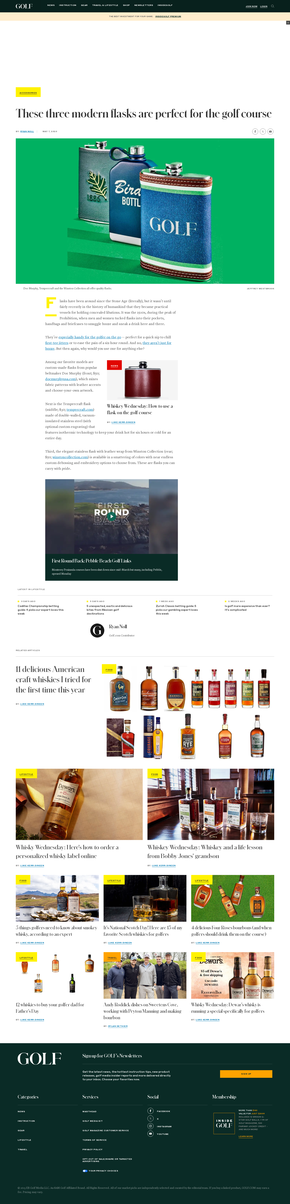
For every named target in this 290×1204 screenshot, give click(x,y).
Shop (119, 6)
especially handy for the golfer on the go (90, 337)
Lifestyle (26, 774)
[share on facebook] (255, 131)
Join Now (251, 6)
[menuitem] (157, 6)
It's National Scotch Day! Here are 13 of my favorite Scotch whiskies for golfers (143, 931)
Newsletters (136, 6)
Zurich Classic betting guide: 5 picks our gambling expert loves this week (177, 610)
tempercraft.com (80, 410)
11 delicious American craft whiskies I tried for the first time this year (53, 679)
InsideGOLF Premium (168, 16)
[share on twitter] (263, 131)
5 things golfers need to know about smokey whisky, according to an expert (56, 931)
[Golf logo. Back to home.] (39, 1059)
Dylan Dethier (118, 1026)
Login (263, 6)
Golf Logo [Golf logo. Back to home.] (25, 6)
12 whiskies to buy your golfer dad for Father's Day (50, 1008)
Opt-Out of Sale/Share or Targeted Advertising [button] (107, 1160)
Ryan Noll (27, 131)
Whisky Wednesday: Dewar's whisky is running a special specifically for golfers (227, 1008)
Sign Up (246, 1074)
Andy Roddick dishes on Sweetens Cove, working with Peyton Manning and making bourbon (142, 1011)
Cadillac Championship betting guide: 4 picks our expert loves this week (41, 610)
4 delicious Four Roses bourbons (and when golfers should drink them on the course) (231, 931)
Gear (77, 6)
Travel (112, 958)
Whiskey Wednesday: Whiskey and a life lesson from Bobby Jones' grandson (204, 851)
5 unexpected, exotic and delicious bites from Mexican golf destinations (109, 610)
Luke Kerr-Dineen (123, 422)
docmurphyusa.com (60, 379)
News (43, 6)
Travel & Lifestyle (98, 6)
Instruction (60, 6)
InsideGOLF (157, 6)
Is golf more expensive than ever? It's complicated (247, 608)
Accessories (28, 93)
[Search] (272, 6)
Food (109, 670)
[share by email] (270, 131)
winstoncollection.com (70, 457)
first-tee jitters (56, 343)
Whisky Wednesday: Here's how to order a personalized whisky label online (67, 851)
